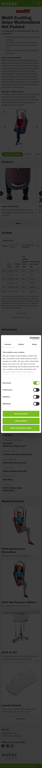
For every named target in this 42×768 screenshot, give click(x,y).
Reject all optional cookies (20, 428)
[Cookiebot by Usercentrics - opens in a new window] (29, 338)
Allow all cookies (21, 414)
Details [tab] (21, 344)
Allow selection (21, 421)
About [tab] (34, 344)
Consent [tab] (7, 344)
